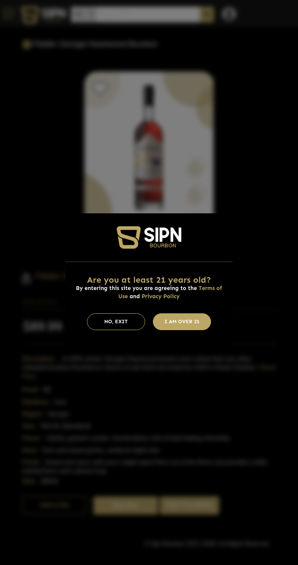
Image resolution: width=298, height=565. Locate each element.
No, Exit (116, 321)
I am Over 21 (182, 321)
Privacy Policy (161, 296)
